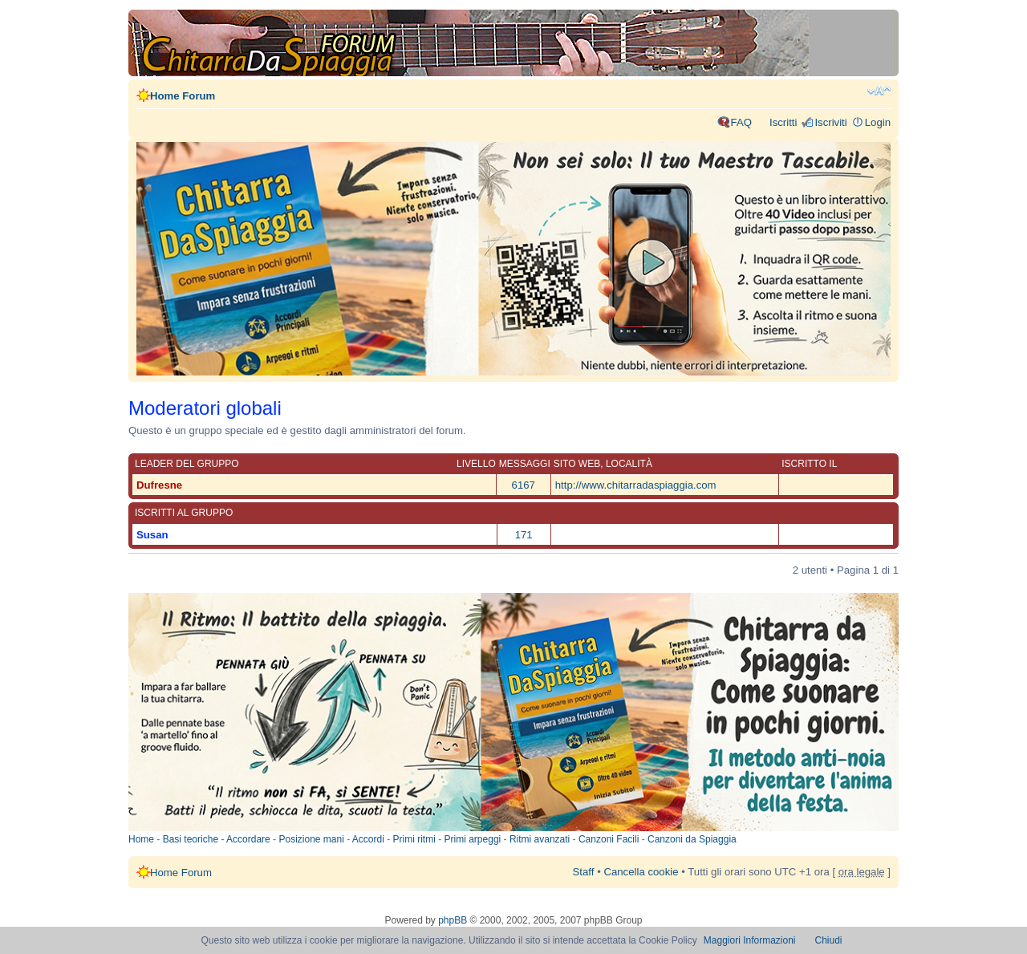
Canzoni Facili (608, 839)
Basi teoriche (190, 839)
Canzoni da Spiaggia (692, 839)
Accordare (248, 839)
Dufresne (159, 485)
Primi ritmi (414, 839)
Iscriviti (830, 122)
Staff (584, 872)
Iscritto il (809, 463)
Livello (476, 463)
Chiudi (828, 940)
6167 (523, 485)
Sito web (577, 463)
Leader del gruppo (187, 463)
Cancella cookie (640, 872)
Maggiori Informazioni (750, 940)
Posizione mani (310, 839)
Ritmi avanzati (539, 839)
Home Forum (182, 96)
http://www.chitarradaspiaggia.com (635, 485)
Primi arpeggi (472, 839)
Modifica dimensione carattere (879, 90)
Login (878, 122)
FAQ (741, 122)
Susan (152, 535)
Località (629, 463)
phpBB (452, 920)
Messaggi (524, 463)
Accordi (368, 839)
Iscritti (783, 122)
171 (524, 535)
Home (141, 839)
